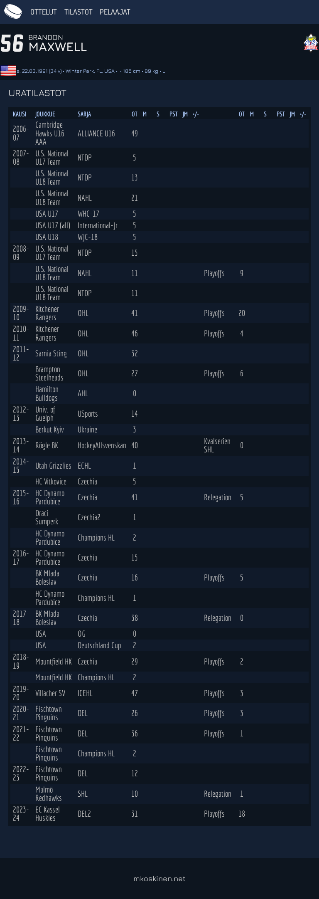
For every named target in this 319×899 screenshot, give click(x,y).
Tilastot (78, 11)
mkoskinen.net (159, 878)
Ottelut (43, 11)
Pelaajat (115, 11)
